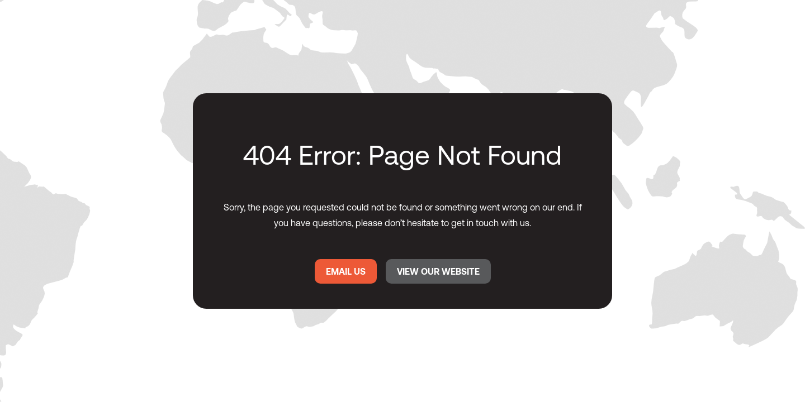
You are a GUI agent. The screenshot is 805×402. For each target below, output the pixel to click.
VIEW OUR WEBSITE (438, 271)
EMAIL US (346, 271)
